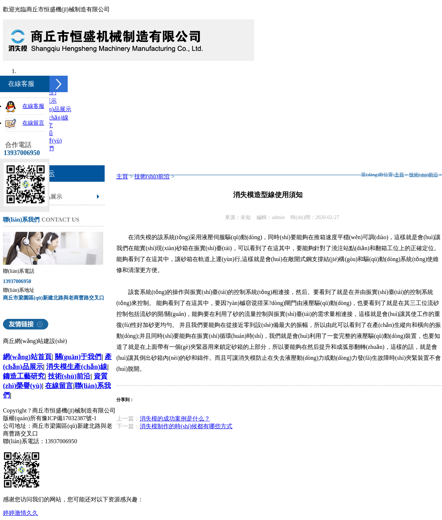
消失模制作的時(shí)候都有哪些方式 (186, 426)
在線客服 (33, 106)
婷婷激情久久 (20, 513)
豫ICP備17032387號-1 (69, 418)
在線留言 (59, 385)
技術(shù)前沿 (152, 176)
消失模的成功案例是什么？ (175, 418)
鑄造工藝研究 (24, 376)
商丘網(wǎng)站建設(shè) (35, 341)
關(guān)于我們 (78, 357)
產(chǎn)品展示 (51, 109)
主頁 (122, 176)
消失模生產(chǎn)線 (76, 366)
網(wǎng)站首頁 (27, 357)
